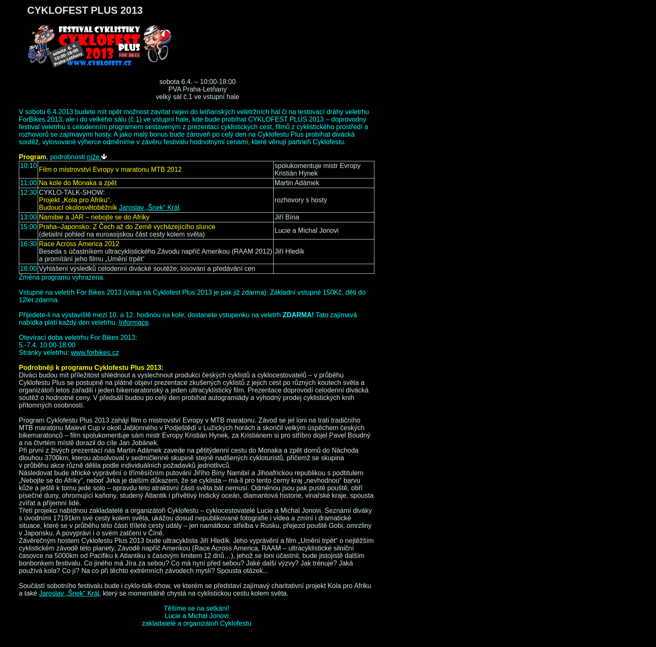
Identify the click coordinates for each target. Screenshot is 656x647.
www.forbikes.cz (95, 352)
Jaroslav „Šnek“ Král (149, 207)
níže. (97, 156)
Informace (134, 322)
